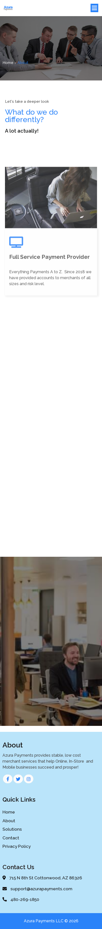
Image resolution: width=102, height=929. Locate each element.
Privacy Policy (16, 846)
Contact (10, 837)
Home (7, 64)
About (8, 820)
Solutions (12, 829)
